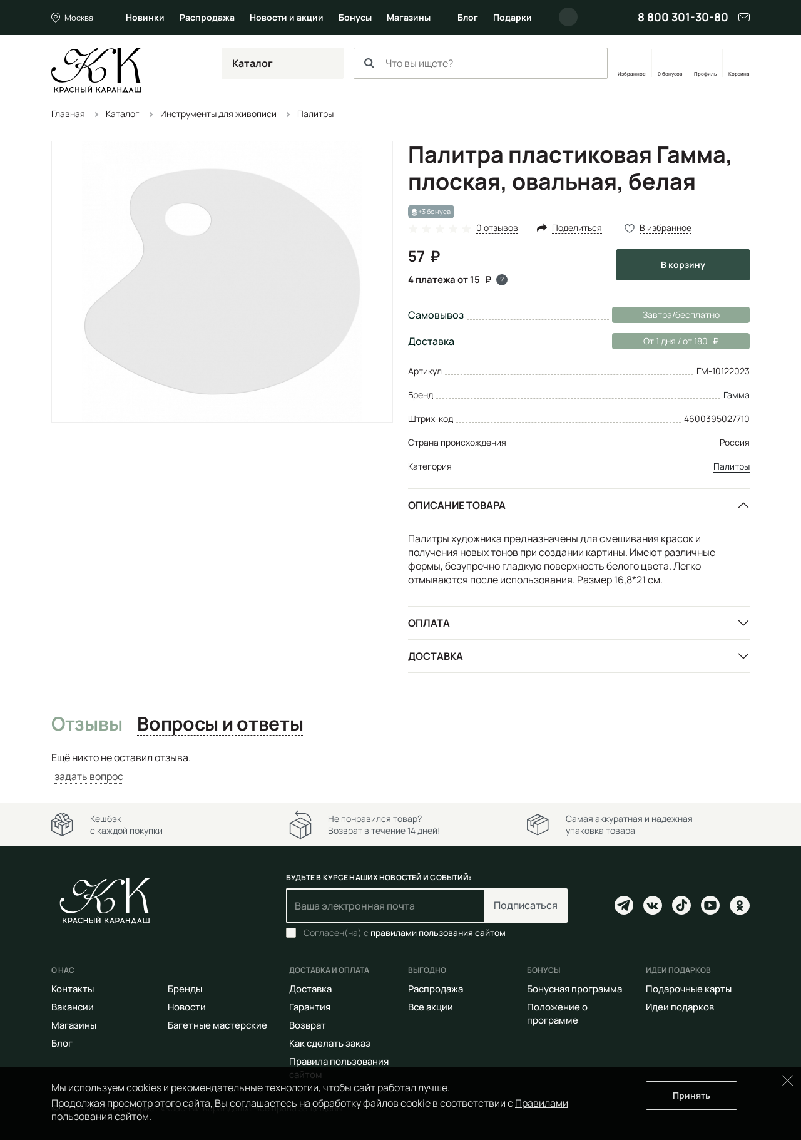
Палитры (731, 466)
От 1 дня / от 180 (665, 341)
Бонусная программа (574, 988)
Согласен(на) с (405, 933)
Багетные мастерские (217, 1025)
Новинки (145, 17)
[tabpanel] (400, 767)
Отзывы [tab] (86, 724)
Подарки (512, 17)
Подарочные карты (689, 988)
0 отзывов (497, 228)
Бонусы (355, 17)
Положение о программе (557, 1013)
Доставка (435, 656)
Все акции (430, 1007)
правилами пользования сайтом (438, 932)
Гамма (736, 395)
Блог (467, 17)
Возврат (307, 1025)
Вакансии (72, 1007)
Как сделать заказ (329, 1043)
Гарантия (309, 1007)
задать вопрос (88, 776)
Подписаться (526, 905)
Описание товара (457, 505)
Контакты (72, 988)
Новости (187, 1007)
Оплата (429, 623)
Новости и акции (287, 17)
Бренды (185, 988)
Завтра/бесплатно (681, 315)
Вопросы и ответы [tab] (220, 724)
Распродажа (207, 17)
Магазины (409, 17)
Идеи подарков (680, 1007)
